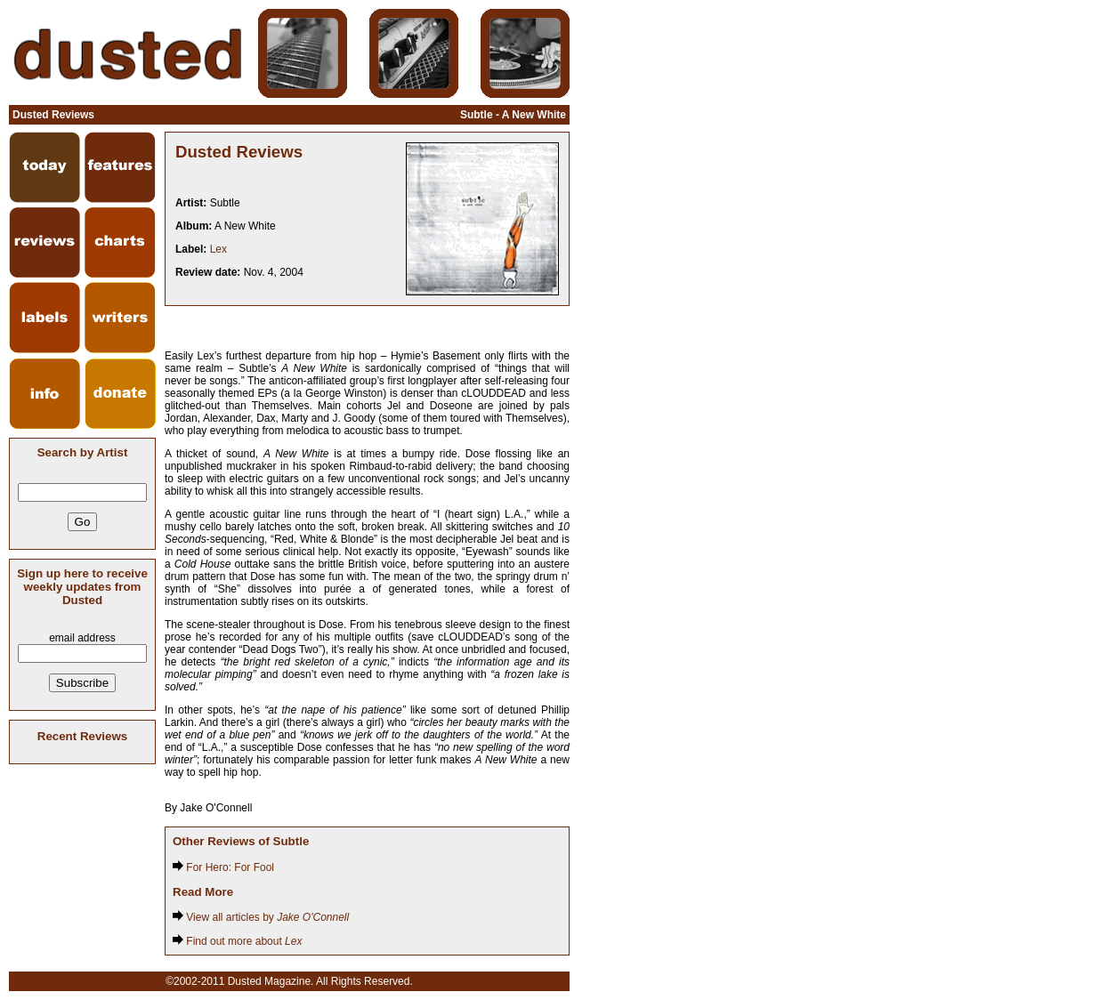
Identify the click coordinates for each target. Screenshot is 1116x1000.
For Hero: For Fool (223, 867)
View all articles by (261, 917)
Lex (218, 249)
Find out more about (237, 941)
